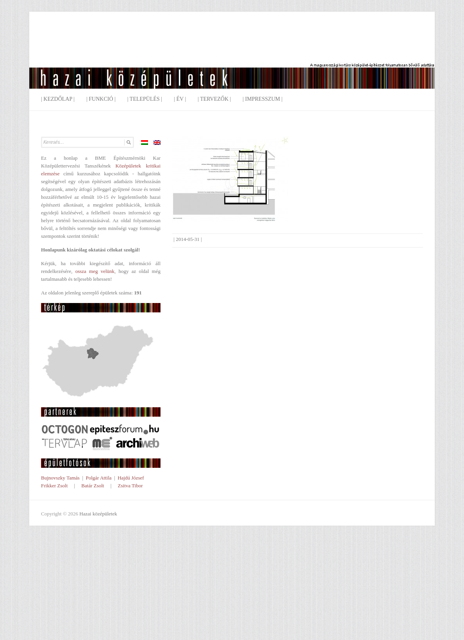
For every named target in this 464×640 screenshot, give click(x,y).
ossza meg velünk (94, 271)
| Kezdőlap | (58, 99)
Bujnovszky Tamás (60, 478)
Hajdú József (131, 478)
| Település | (144, 99)
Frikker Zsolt (54, 485)
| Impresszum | (262, 99)
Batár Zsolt (92, 485)
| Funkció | (101, 99)
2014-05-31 (188, 239)
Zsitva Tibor (130, 485)
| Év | (180, 99)
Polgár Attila (98, 478)
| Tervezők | (214, 99)
